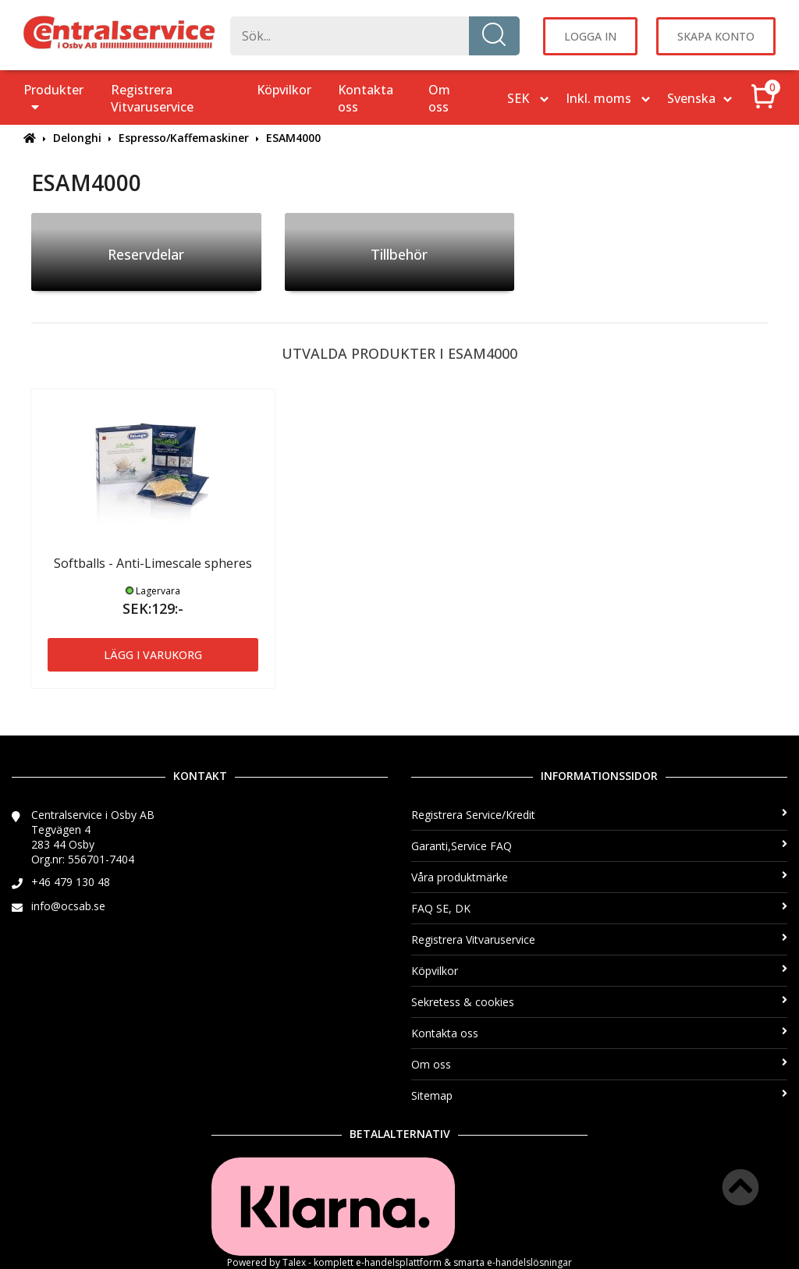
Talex (294, 1262)
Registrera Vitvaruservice (152, 98)
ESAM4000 (293, 137)
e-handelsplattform (399, 1262)
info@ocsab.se (68, 906)
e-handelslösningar (529, 1262)
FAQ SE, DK (599, 908)
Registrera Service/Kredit (599, 814)
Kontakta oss (365, 98)
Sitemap (599, 1095)
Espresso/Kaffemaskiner (184, 137)
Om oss (439, 98)
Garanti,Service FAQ (599, 845)
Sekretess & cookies (599, 1001)
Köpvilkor (284, 89)
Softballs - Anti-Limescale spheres (153, 563)
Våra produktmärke (599, 877)
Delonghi (77, 137)
